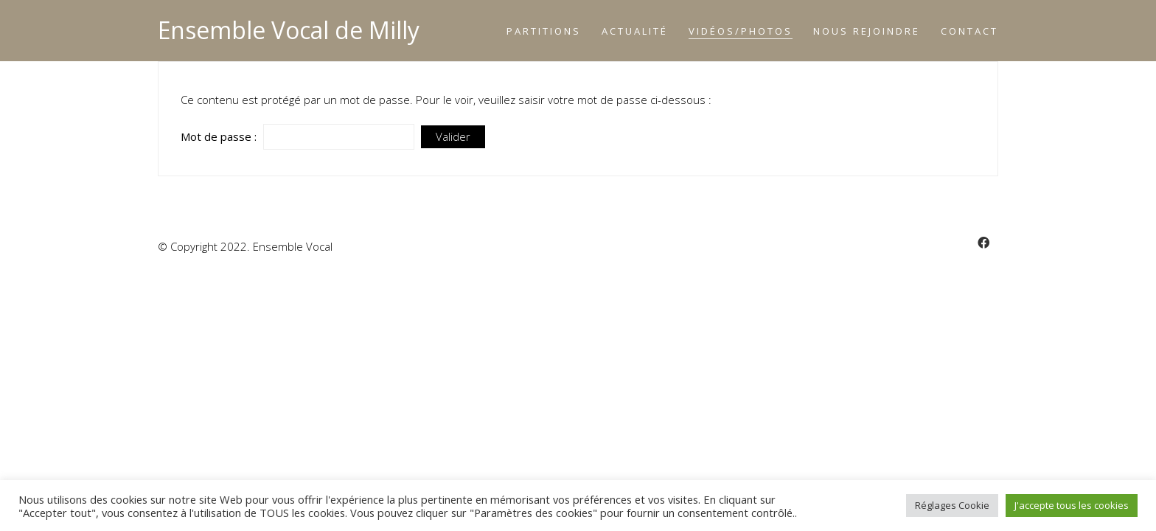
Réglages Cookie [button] (952, 505)
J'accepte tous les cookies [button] (1071, 505)
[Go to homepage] (288, 30)
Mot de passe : (297, 137)
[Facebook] (983, 242)
